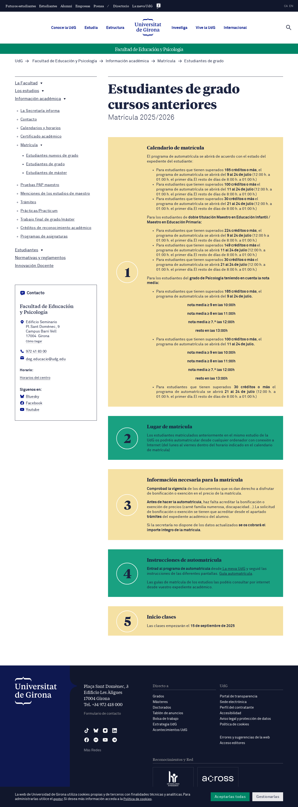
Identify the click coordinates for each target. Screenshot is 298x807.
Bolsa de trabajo (165, 718)
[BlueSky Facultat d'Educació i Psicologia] (29, 396)
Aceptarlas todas (230, 797)
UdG (19, 61)
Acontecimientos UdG (170, 730)
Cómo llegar (34, 341)
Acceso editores (232, 743)
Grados (158, 696)
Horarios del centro (35, 378)
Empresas (82, 5)
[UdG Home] (148, 27)
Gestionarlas (267, 797)
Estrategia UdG (165, 724)
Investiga (179, 28)
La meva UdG (142, 5)
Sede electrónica (233, 702)
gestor (58, 799)
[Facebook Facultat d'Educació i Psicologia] (31, 403)
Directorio (121, 5)
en (291, 6)
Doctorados (162, 707)
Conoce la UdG (63, 28)
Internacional (235, 28)
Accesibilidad (230, 713)
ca (286, 6)
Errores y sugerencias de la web (245, 737)
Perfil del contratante (237, 707)
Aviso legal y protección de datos (245, 718)
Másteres (160, 702)
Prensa (99, 5)
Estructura (115, 28)
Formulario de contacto (102, 713)
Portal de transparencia (238, 696)
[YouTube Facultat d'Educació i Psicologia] (29, 409)
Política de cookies (234, 724)
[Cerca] (288, 27)
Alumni (66, 5)
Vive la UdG (205, 28)
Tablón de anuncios (168, 713)
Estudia (91, 28)
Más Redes (92, 750)
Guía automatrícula (235, 573)
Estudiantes (48, 5)
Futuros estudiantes (21, 5)
